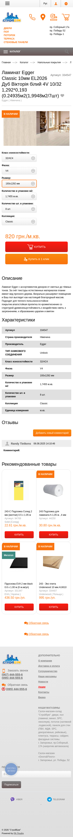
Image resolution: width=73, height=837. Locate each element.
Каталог (12, 51)
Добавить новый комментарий (52, 433)
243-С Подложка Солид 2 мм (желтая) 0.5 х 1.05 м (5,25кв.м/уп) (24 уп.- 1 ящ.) (18, 513)
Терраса (9, 38)
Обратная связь (36, 623)
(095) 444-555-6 (12, 677)
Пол (6, 31)
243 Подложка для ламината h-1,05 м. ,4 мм (52, 513)
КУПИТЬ (36, 247)
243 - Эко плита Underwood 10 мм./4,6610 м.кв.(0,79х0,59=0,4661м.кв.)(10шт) (53, 585)
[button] (7, 3)
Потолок (9, 35)
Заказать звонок (15, 670)
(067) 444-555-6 (12, 674)
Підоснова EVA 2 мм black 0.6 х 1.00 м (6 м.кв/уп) (19, 585)
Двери (8, 28)
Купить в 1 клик (36, 259)
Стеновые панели (16, 42)
